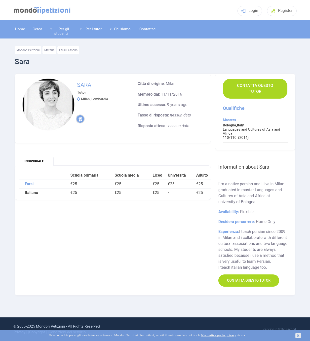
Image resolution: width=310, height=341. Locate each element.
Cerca (37, 29)
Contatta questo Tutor (255, 88)
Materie (49, 50)
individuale (34, 161)
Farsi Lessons (68, 50)
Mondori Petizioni (27, 50)
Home (20, 29)
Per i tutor (91, 29)
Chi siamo (120, 29)
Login (249, 10)
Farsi (29, 184)
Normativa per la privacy (218, 335)
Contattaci (147, 29)
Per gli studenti (59, 31)
